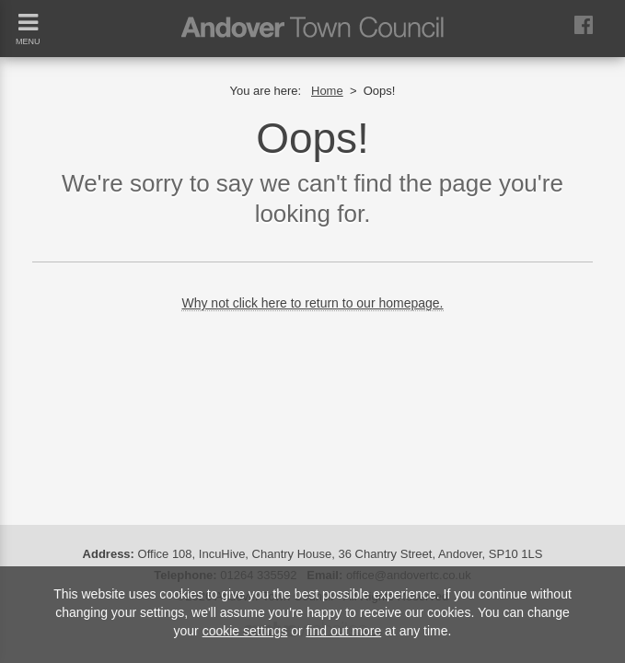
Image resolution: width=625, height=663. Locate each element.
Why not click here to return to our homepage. (312, 303)
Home (327, 91)
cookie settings (245, 630)
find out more (343, 630)
